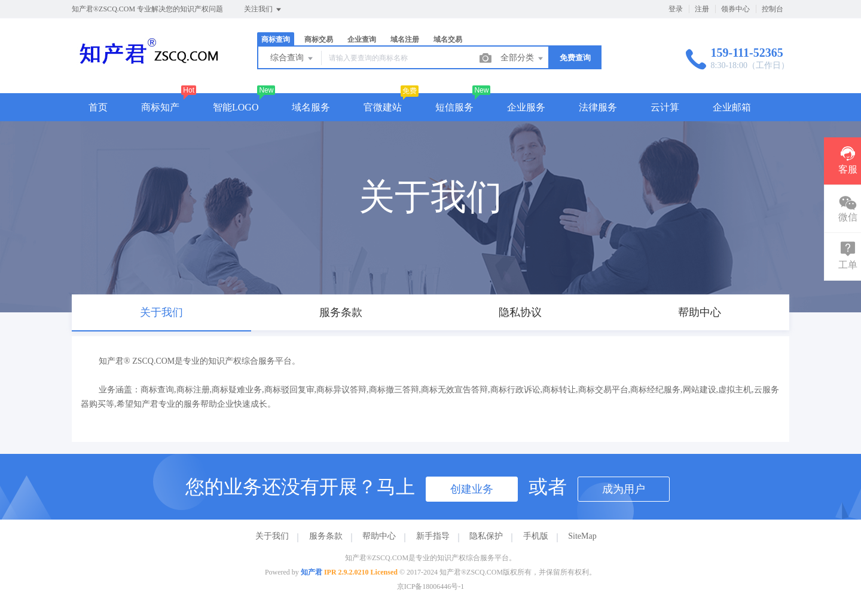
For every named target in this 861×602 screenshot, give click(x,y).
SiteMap (582, 536)
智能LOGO (235, 107)
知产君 (311, 572)
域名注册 (404, 39)
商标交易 (318, 39)
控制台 (772, 9)
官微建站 (383, 107)
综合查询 (292, 58)
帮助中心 (379, 536)
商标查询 (275, 39)
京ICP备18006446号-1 (431, 586)
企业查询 (361, 39)
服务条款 (326, 536)
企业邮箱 (732, 107)
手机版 (535, 536)
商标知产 (160, 107)
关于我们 (272, 536)
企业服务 (526, 107)
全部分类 (522, 58)
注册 (702, 9)
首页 (98, 107)
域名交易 (447, 39)
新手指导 (433, 536)
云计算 (665, 107)
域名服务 (311, 107)
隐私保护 (486, 536)
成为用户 (623, 489)
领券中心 (735, 9)
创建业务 (471, 489)
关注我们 (263, 10)
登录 (675, 9)
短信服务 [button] (454, 107)
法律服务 (598, 107)
